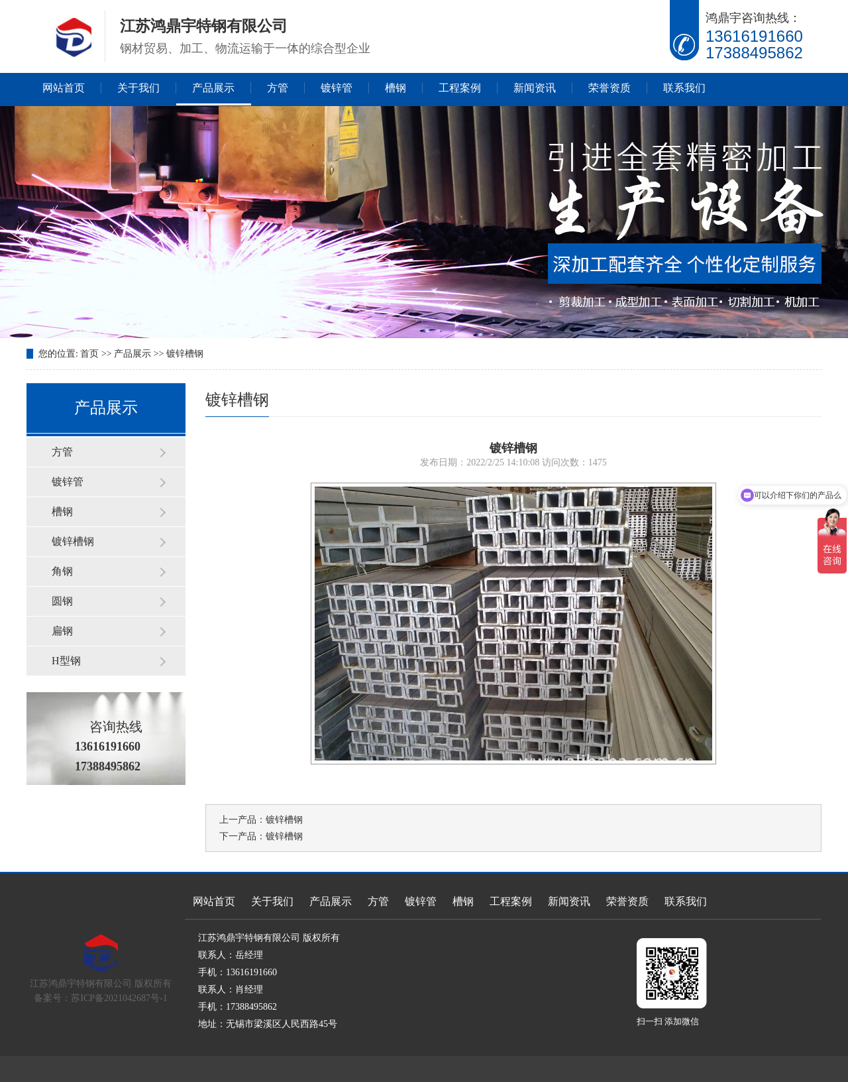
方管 (277, 87)
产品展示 (213, 87)
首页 (89, 354)
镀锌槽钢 (184, 354)
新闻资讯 (534, 87)
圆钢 (62, 601)
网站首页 (63, 87)
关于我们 (138, 87)
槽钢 (395, 87)
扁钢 (62, 630)
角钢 (62, 571)
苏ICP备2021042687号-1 (119, 998)
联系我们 (684, 87)
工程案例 (460, 87)
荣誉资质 (609, 87)
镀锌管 (336, 87)
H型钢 (66, 660)
